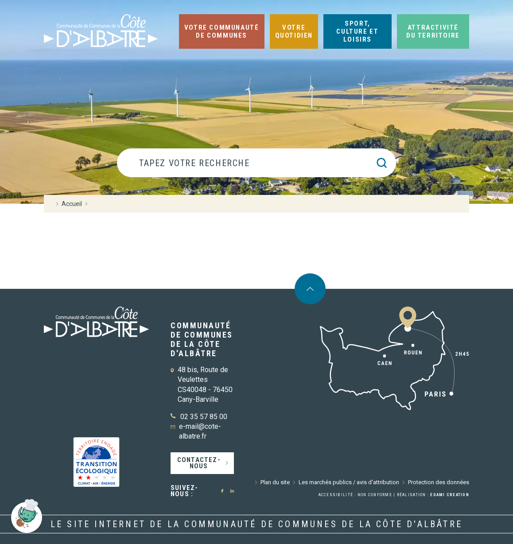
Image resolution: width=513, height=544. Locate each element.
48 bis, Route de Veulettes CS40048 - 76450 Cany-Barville (205, 384)
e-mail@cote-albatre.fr (200, 431)
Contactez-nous (199, 463)
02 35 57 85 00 (203, 416)
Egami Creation (449, 495)
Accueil (72, 203)
